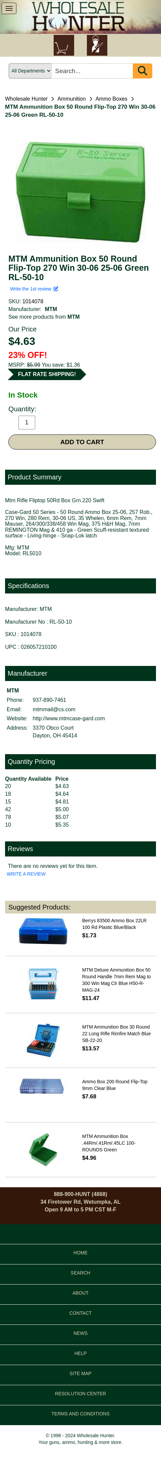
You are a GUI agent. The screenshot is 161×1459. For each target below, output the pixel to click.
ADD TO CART (82, 442)
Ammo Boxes (111, 99)
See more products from (44, 317)
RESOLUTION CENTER (80, 1393)
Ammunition (71, 99)
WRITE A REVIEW (26, 874)
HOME (80, 1252)
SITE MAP (80, 1373)
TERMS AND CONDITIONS (80, 1413)
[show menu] (9, 8)
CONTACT (80, 1313)
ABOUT (80, 1293)
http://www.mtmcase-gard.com (69, 718)
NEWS (80, 1333)
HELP (80, 1353)
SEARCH (80, 1272)
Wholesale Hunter (26, 99)
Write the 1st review (34, 289)
